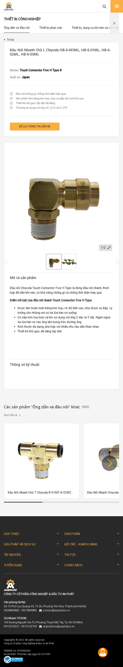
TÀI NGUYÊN (12, 555)
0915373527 (11, 626)
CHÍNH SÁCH (73, 565)
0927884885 (29, 610)
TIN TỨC (70, 555)
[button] (109, 463)
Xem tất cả (12, 415)
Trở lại (9, 39)
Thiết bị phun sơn (50, 28)
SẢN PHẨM (72, 534)
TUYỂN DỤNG (13, 565)
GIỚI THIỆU (11, 534)
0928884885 (11, 610)
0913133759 (29, 626)
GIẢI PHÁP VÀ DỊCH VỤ (19, 544)
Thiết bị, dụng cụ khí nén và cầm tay (95, 28)
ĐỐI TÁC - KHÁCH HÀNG (80, 544)
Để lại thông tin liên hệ (34, 126)
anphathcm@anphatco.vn (59, 626)
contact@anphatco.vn (56, 610)
